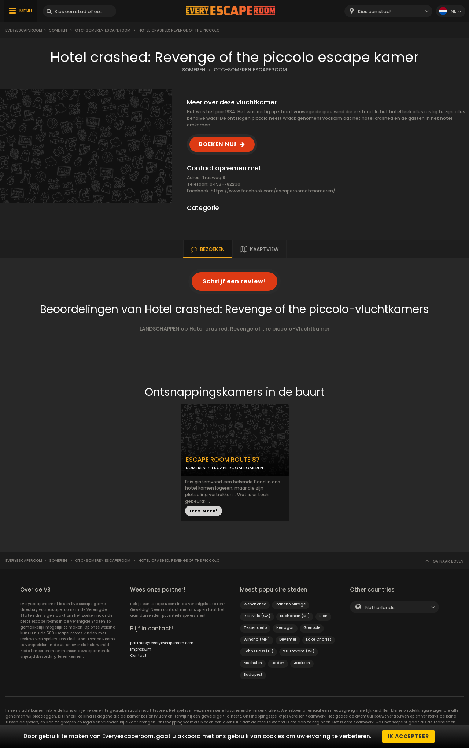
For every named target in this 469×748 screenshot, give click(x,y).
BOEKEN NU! (217, 144)
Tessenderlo (255, 627)
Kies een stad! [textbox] (374, 11)
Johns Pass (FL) (258, 651)
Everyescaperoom (23, 30)
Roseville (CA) (257, 616)
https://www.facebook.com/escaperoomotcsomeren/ (273, 191)
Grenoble (311, 627)
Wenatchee (255, 604)
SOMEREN (194, 69)
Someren (58, 30)
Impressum (140, 649)
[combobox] (388, 11)
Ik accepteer (408, 736)
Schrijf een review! (234, 281)
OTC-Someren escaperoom (102, 30)
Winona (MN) (257, 639)
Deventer (287, 639)
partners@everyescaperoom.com (161, 643)
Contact (138, 655)
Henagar (285, 627)
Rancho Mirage (291, 604)
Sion (323, 616)
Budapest (253, 674)
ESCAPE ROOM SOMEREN (237, 468)
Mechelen (253, 663)
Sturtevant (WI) (298, 651)
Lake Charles (318, 639)
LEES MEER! (203, 511)
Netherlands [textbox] (380, 607)
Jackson (302, 663)
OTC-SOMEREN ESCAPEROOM (250, 69)
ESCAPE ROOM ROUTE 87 (223, 460)
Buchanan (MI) (295, 616)
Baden (278, 663)
